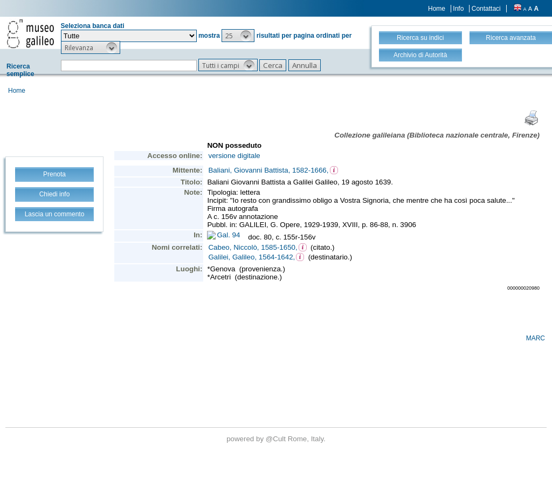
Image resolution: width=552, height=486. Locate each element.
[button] (238, 35)
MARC (535, 338)
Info (458, 8)
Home (436, 8)
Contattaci (486, 8)
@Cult (277, 439)
